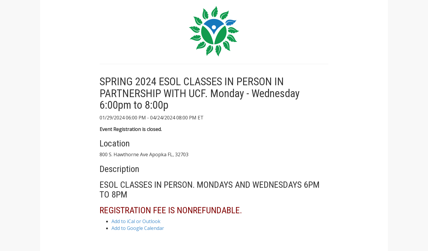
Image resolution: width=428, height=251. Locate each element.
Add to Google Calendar (137, 228)
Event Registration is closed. (131, 129)
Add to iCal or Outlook (135, 221)
